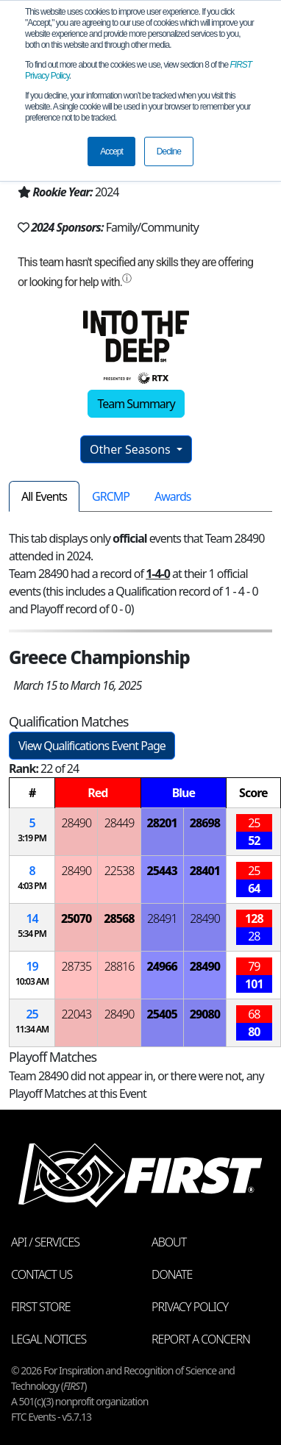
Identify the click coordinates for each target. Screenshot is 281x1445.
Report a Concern (201, 1339)
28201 (162, 823)
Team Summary (135, 404)
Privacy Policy (190, 1307)
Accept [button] (111, 151)
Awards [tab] (172, 496)
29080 (205, 1014)
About (169, 1242)
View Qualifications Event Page (92, 746)
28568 (119, 918)
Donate (172, 1274)
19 (32, 966)
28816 (119, 966)
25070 (76, 918)
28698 (205, 823)
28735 (76, 966)
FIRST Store (41, 1307)
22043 (76, 1014)
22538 (119, 871)
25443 (162, 871)
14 (32, 918)
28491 (162, 918)
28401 (205, 871)
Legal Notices (48, 1339)
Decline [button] (169, 151)
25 (32, 1014)
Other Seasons (132, 449)
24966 (162, 966)
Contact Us (41, 1274)
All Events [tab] (44, 496)
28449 (119, 823)
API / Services (45, 1242)
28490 (76, 823)
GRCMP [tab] (110, 496)
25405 (162, 1014)
